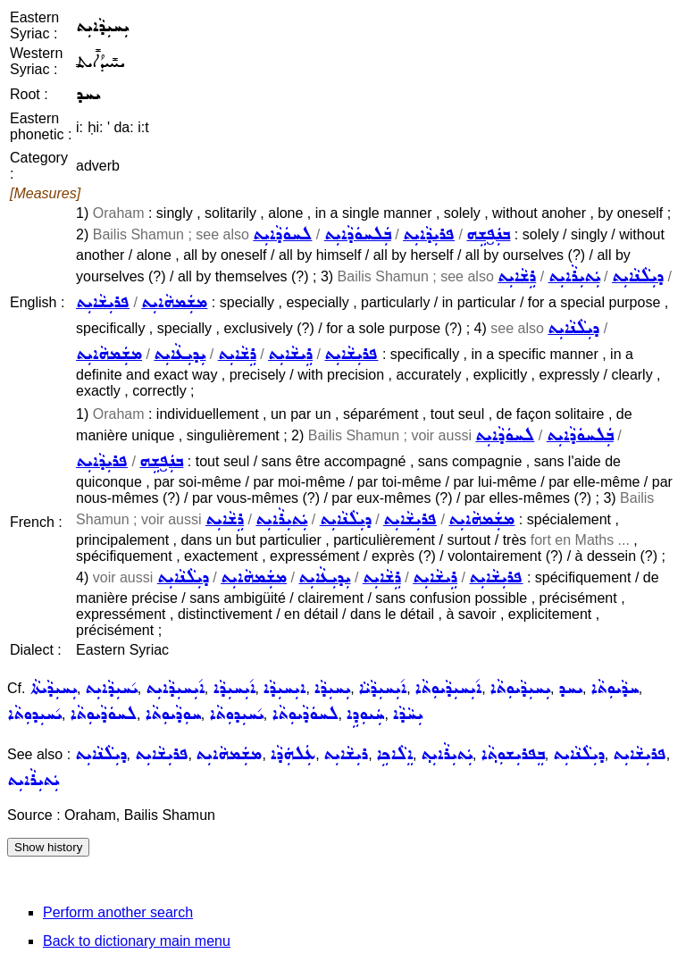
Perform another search (118, 912)
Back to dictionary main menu (136, 941)
